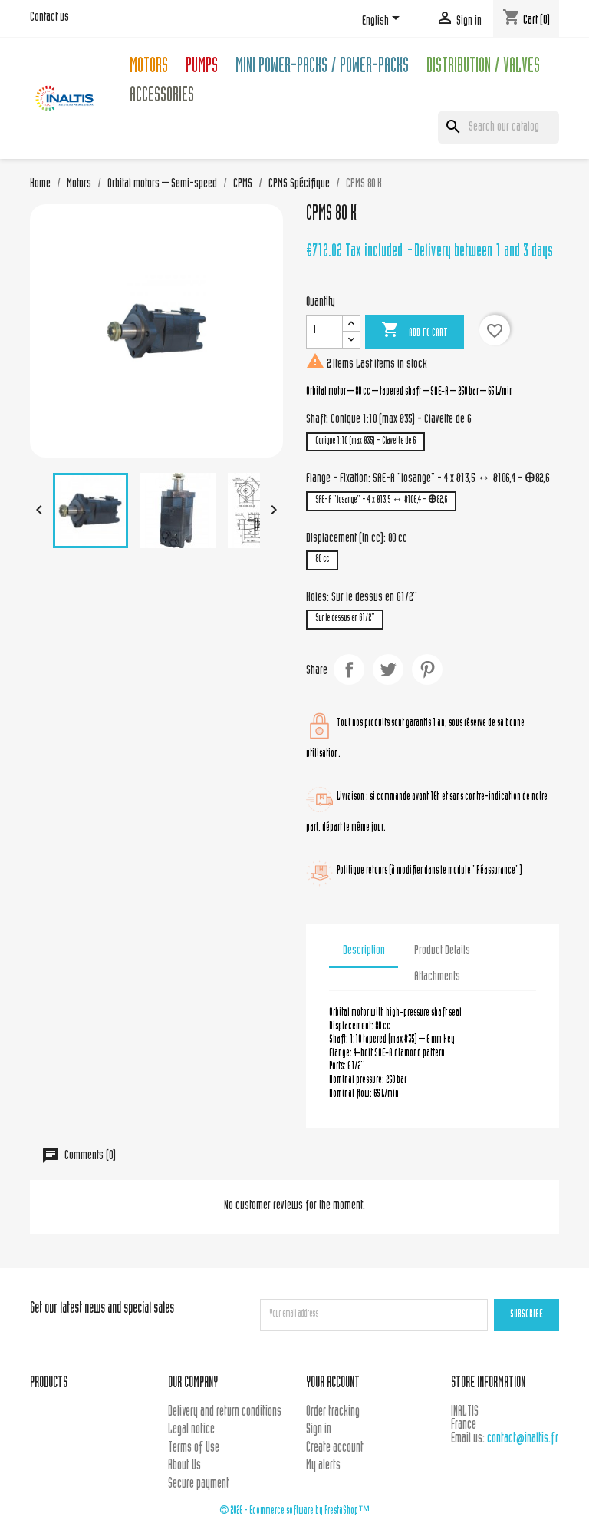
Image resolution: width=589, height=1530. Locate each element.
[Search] (498, 127)
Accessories (162, 97)
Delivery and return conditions (224, 1412)
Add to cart (414, 331)
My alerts (323, 1466)
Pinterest (427, 669)
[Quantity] (324, 332)
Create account (335, 1448)
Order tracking (333, 1412)
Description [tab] (364, 951)
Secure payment (198, 1484)
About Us (184, 1466)
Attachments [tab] (437, 977)
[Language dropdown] (383, 21)
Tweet (388, 669)
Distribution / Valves (483, 68)
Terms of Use (193, 1448)
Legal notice (191, 1430)
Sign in (318, 1430)
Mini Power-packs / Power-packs (322, 68)
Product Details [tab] (442, 951)
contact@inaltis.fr (522, 1439)
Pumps (202, 68)
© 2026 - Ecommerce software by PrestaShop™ (294, 1511)
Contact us (49, 18)
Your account (333, 1384)
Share (349, 669)
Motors (149, 68)
